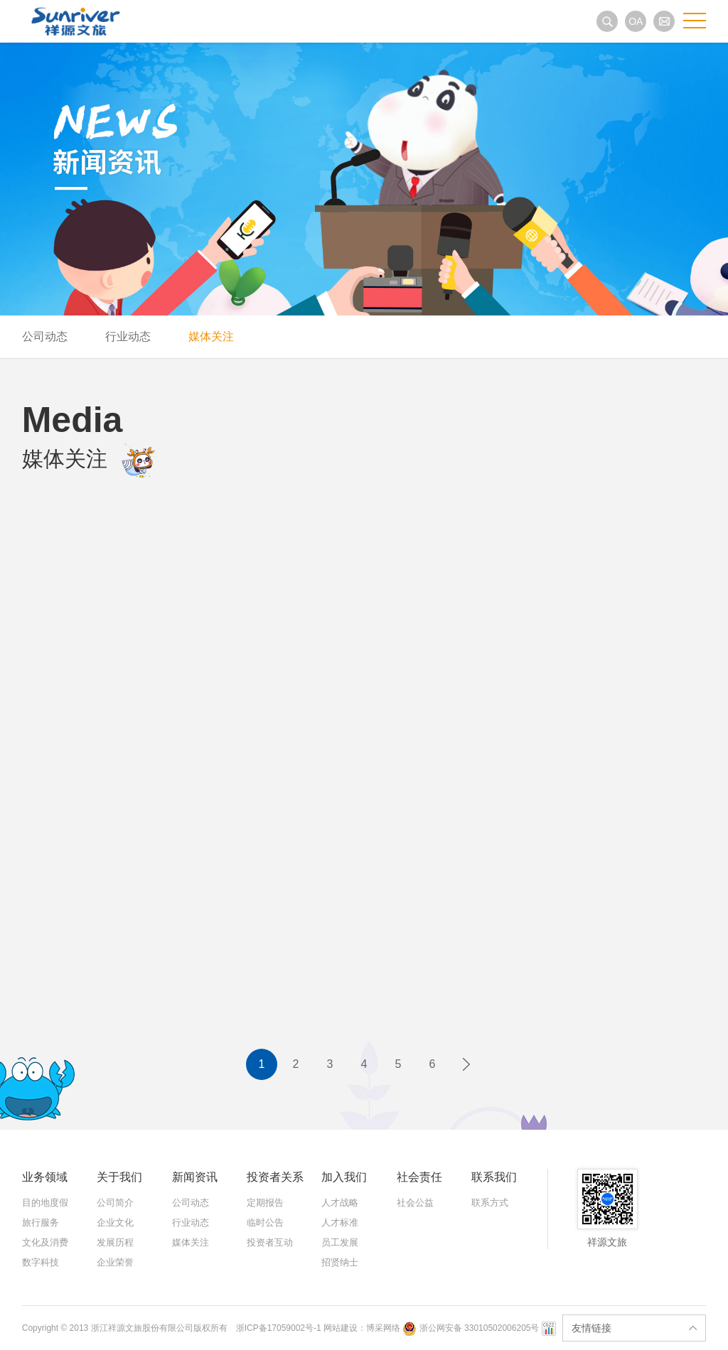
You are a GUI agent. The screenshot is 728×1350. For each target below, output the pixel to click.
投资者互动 (270, 1242)
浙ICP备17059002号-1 (279, 1328)
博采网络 (383, 1328)
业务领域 (45, 1177)
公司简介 (115, 1202)
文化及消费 (45, 1242)
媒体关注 (211, 336)
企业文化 (115, 1222)
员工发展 (339, 1242)
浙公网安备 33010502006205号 (471, 1328)
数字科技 (40, 1262)
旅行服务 (40, 1222)
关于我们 (119, 1177)
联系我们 (494, 1177)
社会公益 (415, 1202)
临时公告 (265, 1222)
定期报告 (265, 1202)
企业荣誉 (115, 1262)
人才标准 (339, 1222)
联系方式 (489, 1202)
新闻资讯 (195, 1177)
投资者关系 (275, 1177)
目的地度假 (45, 1202)
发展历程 (115, 1242)
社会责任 (419, 1177)
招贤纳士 (339, 1262)
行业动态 (128, 336)
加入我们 (344, 1177)
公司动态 (45, 336)
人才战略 (339, 1202)
